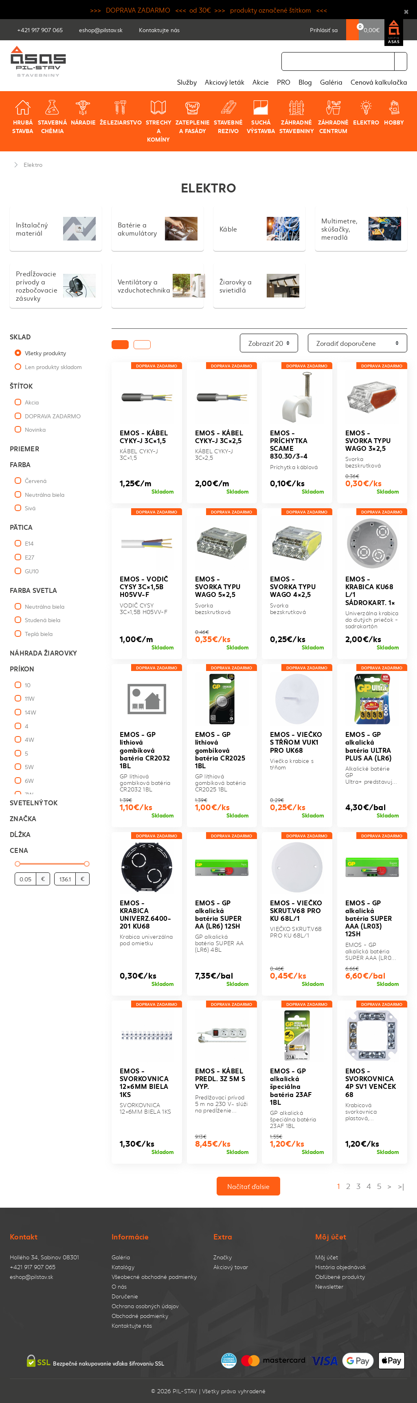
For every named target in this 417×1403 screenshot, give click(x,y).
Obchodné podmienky (140, 1316)
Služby (187, 81)
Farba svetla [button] (33, 589)
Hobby (394, 112)
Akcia (32, 402)
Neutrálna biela (44, 494)
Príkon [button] (22, 668)
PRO (283, 81)
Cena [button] (19, 849)
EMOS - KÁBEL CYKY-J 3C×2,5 (219, 436)
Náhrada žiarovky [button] (43, 652)
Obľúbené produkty (340, 1277)
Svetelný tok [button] (33, 802)
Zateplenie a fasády (193, 117)
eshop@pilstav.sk (31, 1277)
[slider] (17, 864)
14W (30, 712)
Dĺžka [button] (20, 834)
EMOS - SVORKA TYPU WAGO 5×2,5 (218, 586)
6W (29, 780)
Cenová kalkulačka (379, 81)
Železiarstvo (121, 112)
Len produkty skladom (53, 367)
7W (29, 794)
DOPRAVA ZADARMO (53, 416)
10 (28, 685)
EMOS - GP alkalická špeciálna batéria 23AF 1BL (291, 1086)
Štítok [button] (21, 385)
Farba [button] (20, 464)
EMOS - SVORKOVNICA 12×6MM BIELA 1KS (144, 1082)
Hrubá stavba (22, 117)
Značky (222, 1257)
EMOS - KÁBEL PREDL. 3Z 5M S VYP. (220, 1078)
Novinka (35, 429)
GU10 (32, 571)
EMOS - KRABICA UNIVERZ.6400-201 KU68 (145, 914)
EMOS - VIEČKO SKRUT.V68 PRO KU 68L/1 (296, 910)
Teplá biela (39, 633)
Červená (35, 480)
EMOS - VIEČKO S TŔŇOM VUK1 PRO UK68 (296, 741)
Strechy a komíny (158, 121)
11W (30, 698)
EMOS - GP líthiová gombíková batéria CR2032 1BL (145, 749)
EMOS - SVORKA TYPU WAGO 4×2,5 (293, 586)
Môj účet (326, 1257)
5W (29, 767)
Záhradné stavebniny (296, 117)
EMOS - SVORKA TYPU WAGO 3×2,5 (368, 440)
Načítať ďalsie (248, 1186)
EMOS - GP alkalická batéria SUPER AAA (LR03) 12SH (368, 918)
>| (401, 1186)
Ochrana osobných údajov (145, 1306)
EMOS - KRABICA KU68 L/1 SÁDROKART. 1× (370, 590)
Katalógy (123, 1267)
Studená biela (42, 620)
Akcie (260, 81)
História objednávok (340, 1267)
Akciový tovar (230, 1267)
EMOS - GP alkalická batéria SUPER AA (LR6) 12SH (218, 914)
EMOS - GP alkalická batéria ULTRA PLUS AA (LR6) (368, 745)
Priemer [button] (24, 448)
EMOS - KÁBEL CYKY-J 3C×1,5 (144, 436)
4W (29, 739)
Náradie (83, 112)
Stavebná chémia (52, 117)
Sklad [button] (20, 336)
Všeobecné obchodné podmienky (154, 1277)
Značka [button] (23, 818)
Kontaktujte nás (132, 1325)
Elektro (366, 112)
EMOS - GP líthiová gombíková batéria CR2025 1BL (220, 749)
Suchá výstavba (261, 117)
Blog (305, 81)
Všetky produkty (45, 353)
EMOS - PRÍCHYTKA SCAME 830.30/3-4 (289, 444)
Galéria (331, 81)
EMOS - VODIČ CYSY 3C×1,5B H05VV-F (144, 586)
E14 (29, 543)
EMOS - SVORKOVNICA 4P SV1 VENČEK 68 (370, 1082)
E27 (29, 557)
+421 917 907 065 (32, 1267)
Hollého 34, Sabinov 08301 (44, 1257)
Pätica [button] (21, 526)
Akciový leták (224, 81)
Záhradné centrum (333, 117)
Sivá (30, 508)
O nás (119, 1286)
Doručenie (125, 1296)
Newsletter (329, 1286)
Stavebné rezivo (228, 117)
